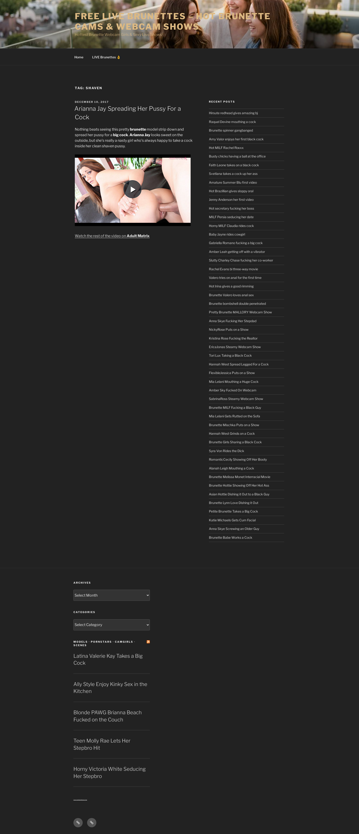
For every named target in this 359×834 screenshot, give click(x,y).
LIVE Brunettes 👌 (106, 57)
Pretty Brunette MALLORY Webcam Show (240, 312)
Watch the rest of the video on (112, 236)
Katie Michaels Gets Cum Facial (232, 520)
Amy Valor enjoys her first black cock (236, 139)
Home (78, 57)
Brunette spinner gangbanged (231, 130)
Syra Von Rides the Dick (226, 451)
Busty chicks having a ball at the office (237, 156)
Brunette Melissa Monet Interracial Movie (239, 477)
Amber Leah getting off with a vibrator (237, 252)
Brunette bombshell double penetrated (237, 303)
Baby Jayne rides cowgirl (227, 234)
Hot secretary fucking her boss (231, 208)
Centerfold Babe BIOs (78, 799)
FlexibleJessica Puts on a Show (232, 373)
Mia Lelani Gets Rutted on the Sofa (234, 416)
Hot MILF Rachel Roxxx (226, 148)
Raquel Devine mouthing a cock (232, 122)
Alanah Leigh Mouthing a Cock (231, 468)
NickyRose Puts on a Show (229, 329)
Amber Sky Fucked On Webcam (232, 390)
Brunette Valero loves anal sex (231, 295)
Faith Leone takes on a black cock (234, 165)
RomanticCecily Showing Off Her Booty (238, 459)
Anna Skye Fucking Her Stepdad (232, 321)
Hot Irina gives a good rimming (231, 286)
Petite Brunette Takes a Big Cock (233, 511)
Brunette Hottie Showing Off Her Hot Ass (239, 485)
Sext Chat (85, 799)
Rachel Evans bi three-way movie (233, 269)
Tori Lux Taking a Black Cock (230, 355)
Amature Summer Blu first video (233, 182)
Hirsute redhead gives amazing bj (233, 113)
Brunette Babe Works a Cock (230, 537)
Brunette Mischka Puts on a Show (234, 425)
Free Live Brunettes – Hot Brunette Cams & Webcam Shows (173, 21)
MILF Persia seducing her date (231, 217)
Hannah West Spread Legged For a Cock (239, 364)
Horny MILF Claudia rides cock (231, 226)
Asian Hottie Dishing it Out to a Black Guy (239, 494)
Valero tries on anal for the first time (235, 278)
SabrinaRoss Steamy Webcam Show (236, 399)
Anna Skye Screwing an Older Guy (234, 529)
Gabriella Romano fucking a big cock (236, 243)
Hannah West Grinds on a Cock (232, 433)
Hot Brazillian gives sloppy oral (231, 191)
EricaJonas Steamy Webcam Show (235, 347)
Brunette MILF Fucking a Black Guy (235, 407)
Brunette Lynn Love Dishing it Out (233, 503)
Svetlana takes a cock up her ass (233, 174)
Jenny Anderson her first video (231, 199)
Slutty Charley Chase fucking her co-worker (241, 260)
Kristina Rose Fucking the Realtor (233, 338)
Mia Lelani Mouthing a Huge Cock (233, 382)
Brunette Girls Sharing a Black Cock (235, 442)
